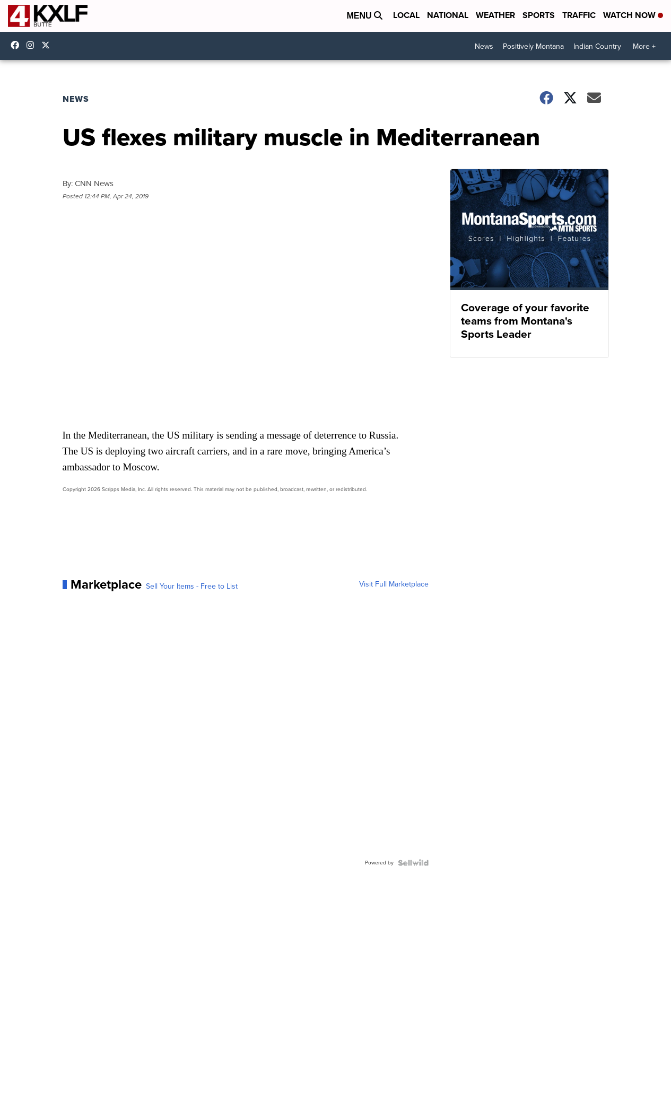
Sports (538, 15)
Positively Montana (533, 46)
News (484, 46)
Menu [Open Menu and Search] (364, 15)
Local (406, 15)
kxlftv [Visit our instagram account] (33, 45)
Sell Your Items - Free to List (192, 586)
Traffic (579, 15)
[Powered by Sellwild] (413, 863)
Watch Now (633, 15)
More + (644, 46)
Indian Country (597, 46)
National (447, 15)
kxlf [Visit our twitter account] (48, 45)
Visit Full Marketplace (394, 584)
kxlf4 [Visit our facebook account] (17, 45)
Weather (495, 15)
